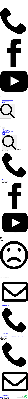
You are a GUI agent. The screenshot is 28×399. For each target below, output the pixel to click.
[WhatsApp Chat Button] (25, 396)
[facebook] (14, 66)
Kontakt (3, 102)
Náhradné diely (10, 336)
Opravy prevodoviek (5, 99)
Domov (3, 97)
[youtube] (14, 95)
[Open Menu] (0, 96)
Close (3, 128)
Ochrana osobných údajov (4, 397)
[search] (7, 111)
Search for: (17, 117)
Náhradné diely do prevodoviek (7, 100)
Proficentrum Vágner (5, 101)
